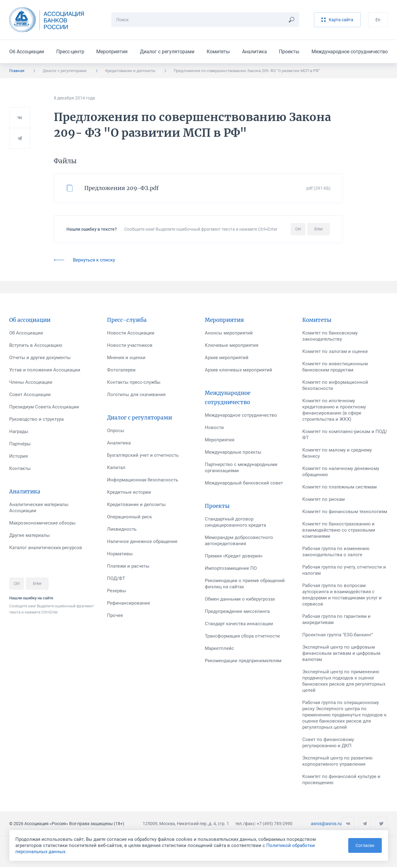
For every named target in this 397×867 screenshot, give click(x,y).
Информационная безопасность (142, 480)
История (18, 456)
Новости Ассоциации (130, 333)
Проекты (289, 52)
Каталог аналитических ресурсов (45, 547)
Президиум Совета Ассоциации (44, 407)
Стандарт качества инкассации (239, 623)
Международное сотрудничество (350, 52)
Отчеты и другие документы (40, 357)
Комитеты (218, 52)
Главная (16, 70)
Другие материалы (29, 535)
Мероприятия (112, 52)
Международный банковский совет (244, 483)
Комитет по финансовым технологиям (344, 511)
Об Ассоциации (26, 52)
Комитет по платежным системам (339, 487)
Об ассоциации (29, 320)
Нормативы (120, 554)
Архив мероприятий (226, 357)
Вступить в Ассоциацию (35, 345)
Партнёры (20, 444)
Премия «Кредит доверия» (234, 556)
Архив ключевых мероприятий (238, 370)
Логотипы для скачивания (136, 394)
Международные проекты (233, 452)
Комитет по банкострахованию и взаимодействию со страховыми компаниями (338, 530)
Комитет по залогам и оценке (335, 351)
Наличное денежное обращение (142, 541)
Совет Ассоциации (30, 394)
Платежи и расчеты (128, 566)
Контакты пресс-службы (134, 382)
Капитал (116, 467)
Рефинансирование (128, 603)
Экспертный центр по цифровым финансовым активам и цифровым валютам (341, 653)
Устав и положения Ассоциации (44, 370)
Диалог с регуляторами (167, 52)
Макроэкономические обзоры (42, 523)
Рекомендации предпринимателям (243, 660)
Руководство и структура (36, 419)
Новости (214, 427)
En (377, 19)
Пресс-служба (127, 320)
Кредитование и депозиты (130, 70)
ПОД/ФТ (116, 578)
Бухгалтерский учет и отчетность (143, 455)
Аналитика (254, 52)
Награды (18, 431)
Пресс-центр (70, 52)
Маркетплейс (219, 648)
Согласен (364, 845)
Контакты (20, 468)
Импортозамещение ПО (231, 568)
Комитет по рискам (323, 499)
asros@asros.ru (326, 823)
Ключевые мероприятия (231, 345)
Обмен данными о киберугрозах (240, 599)
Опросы (115, 430)
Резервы (116, 591)
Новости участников (130, 345)
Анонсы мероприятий (229, 333)
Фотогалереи (121, 370)
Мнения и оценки (126, 357)
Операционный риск (129, 517)
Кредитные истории (129, 492)
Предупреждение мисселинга (237, 611)
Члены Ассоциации (30, 382)
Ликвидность (122, 529)
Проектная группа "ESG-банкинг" (337, 635)
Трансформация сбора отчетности (242, 636)
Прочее (115, 615)
